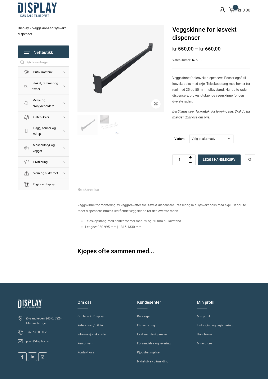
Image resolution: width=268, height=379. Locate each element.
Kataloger (144, 316)
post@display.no (37, 341)
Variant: (179, 139)
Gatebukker (36, 117)
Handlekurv (205, 334)
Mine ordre (204, 343)
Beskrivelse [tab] (88, 189)
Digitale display (39, 184)
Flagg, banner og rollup (40, 131)
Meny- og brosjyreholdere (39, 103)
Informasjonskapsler (91, 334)
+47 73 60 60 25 (37, 332)
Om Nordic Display (90, 316)
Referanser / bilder (90, 325)
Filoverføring (146, 325)
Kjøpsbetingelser (149, 352)
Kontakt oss (85, 352)
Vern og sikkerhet (41, 173)
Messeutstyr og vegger (39, 148)
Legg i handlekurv (219, 160)
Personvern (85, 343)
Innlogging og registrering (214, 325)
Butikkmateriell (39, 72)
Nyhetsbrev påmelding (152, 361)
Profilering (36, 162)
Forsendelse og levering (153, 343)
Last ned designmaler (152, 334)
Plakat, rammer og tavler (41, 86)
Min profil (203, 316)
